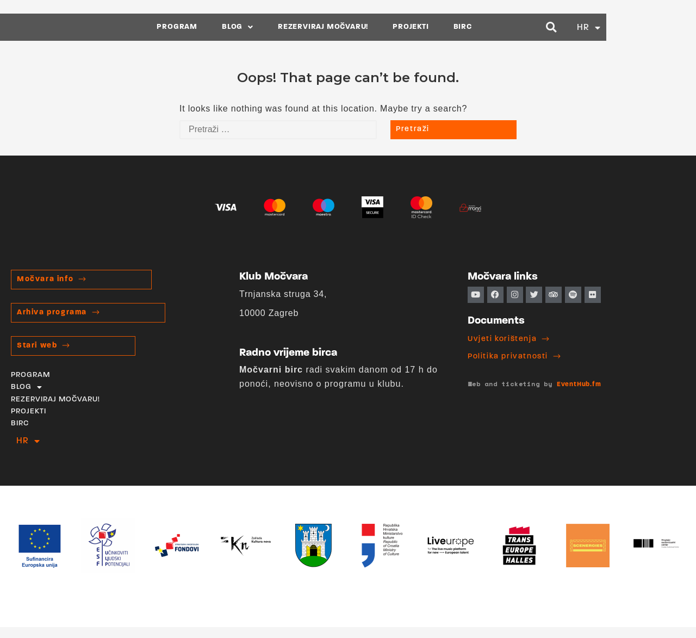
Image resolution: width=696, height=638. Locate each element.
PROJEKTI (456, 27)
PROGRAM (222, 27)
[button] (635, 26)
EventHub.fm (579, 384)
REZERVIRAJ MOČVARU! (368, 27)
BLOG (283, 27)
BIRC (507, 27)
